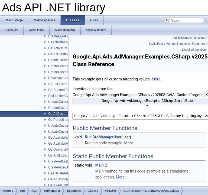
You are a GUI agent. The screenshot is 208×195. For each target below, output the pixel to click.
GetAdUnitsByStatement (65, 179)
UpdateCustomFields (63, 102)
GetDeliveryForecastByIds (67, 149)
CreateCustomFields (63, 72)
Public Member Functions (189, 38)
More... (157, 79)
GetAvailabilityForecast (65, 137)
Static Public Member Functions (169, 44)
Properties (198, 44)
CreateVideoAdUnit (62, 167)
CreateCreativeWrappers (66, 36)
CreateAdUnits (58, 161)
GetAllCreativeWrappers (65, 54)
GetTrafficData (58, 155)
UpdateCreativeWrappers (66, 60)
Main (99, 165)
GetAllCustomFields (62, 84)
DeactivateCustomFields (65, 78)
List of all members (194, 49)
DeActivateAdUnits (61, 173)
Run (88, 137)
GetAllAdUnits (58, 185)
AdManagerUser (107, 137)
